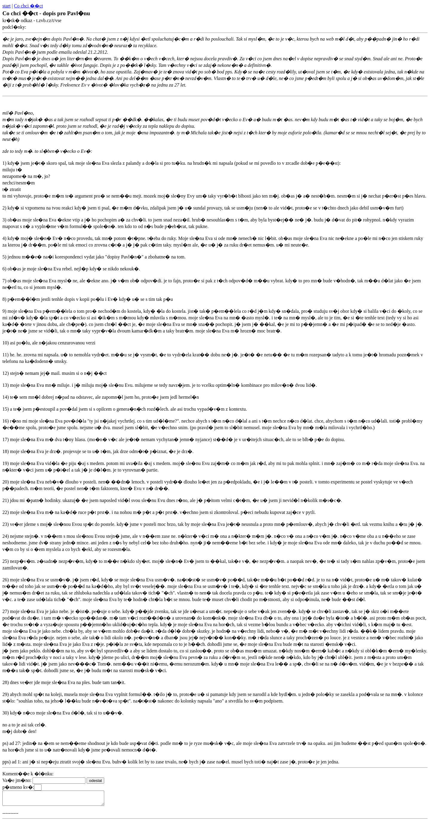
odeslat (95, 780)
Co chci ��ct (28, 5)
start (6, 5)
